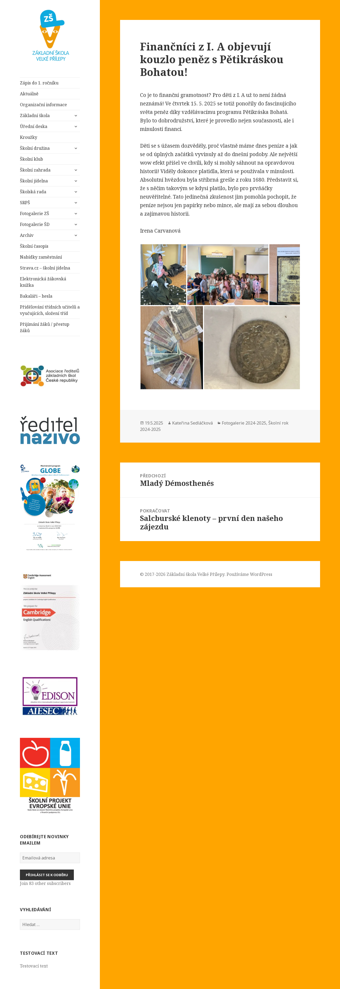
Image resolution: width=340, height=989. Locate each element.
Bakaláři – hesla (36, 296)
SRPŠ (25, 202)
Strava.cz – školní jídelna (45, 268)
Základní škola (35, 115)
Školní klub (31, 159)
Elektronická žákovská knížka (43, 282)
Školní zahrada (35, 170)
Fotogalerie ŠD (34, 224)
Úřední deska (33, 126)
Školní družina (35, 148)
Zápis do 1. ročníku (39, 83)
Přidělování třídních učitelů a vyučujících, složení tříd (50, 310)
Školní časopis (34, 246)
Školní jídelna (34, 181)
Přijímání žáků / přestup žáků (44, 327)
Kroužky (28, 137)
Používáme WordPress (249, 574)
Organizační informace (43, 105)
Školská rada (33, 192)
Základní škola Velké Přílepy (195, 574)
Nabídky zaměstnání (41, 257)
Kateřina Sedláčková (192, 423)
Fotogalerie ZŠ (34, 213)
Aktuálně (29, 94)
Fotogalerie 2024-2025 (244, 423)
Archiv (26, 235)
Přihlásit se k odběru (47, 874)
